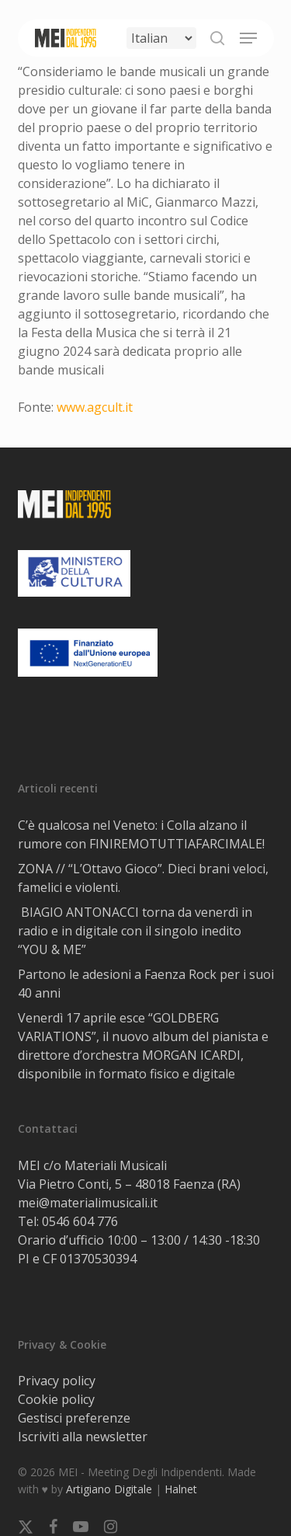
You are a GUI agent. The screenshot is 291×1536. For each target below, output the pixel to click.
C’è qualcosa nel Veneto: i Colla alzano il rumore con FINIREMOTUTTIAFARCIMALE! (141, 834)
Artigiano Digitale (109, 1489)
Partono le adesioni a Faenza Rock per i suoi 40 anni (146, 983)
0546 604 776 (80, 1221)
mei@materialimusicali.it (88, 1202)
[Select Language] (161, 38)
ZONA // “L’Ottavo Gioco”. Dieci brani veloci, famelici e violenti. (143, 878)
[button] (248, 38)
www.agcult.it (95, 407)
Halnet (181, 1489)
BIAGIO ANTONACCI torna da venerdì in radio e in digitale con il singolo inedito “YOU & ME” (135, 931)
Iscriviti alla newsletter (82, 1436)
